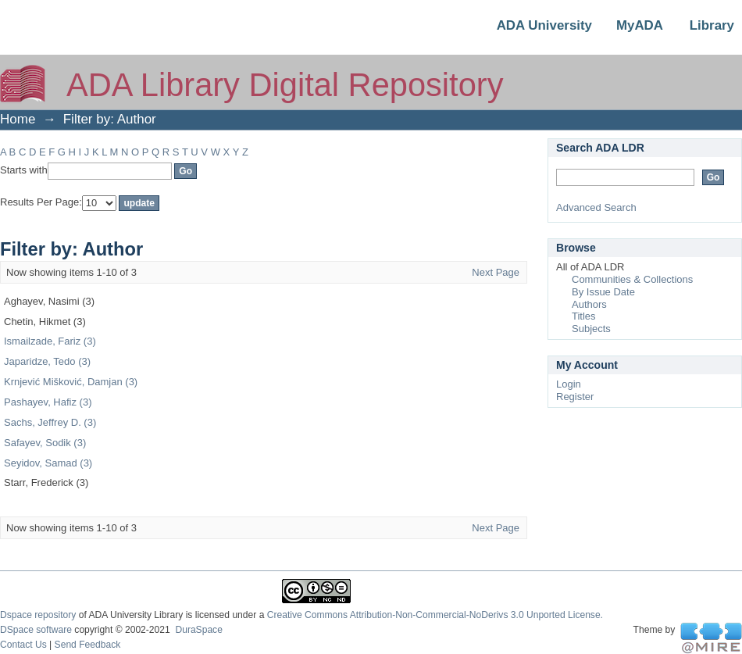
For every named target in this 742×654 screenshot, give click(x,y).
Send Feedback (88, 644)
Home (17, 119)
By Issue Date (603, 292)
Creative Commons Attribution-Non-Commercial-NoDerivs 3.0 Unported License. (435, 614)
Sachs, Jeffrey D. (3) (50, 422)
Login (568, 384)
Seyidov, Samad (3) (48, 463)
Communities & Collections (632, 279)
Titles (584, 316)
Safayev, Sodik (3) (45, 443)
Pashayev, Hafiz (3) (47, 402)
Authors (589, 304)
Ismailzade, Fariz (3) (50, 341)
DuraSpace (198, 629)
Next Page (495, 272)
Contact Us (23, 644)
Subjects (591, 328)
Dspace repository (38, 614)
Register (575, 396)
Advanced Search (596, 207)
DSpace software (36, 629)
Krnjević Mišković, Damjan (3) (70, 382)
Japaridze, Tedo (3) (47, 361)
